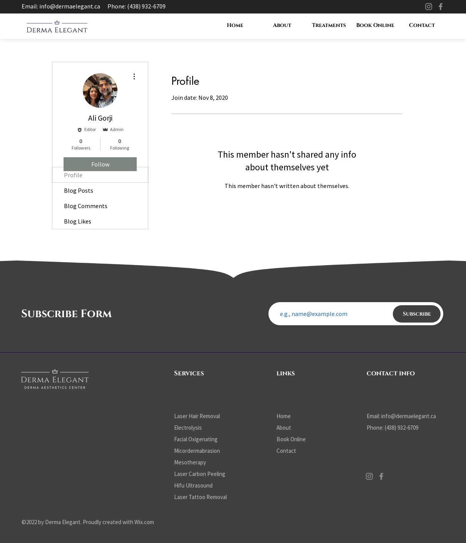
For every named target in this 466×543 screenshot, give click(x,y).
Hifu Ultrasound (193, 485)
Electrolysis (188, 427)
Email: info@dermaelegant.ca (61, 6)
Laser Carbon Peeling (199, 473)
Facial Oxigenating (196, 439)
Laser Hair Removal (197, 416)
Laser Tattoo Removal (200, 497)
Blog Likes (77, 221)
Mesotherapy (190, 462)
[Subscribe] (417, 314)
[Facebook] (440, 6)
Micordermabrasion (197, 450)
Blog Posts (78, 190)
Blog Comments (85, 206)
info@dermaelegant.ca (408, 416)
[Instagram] (428, 6)
